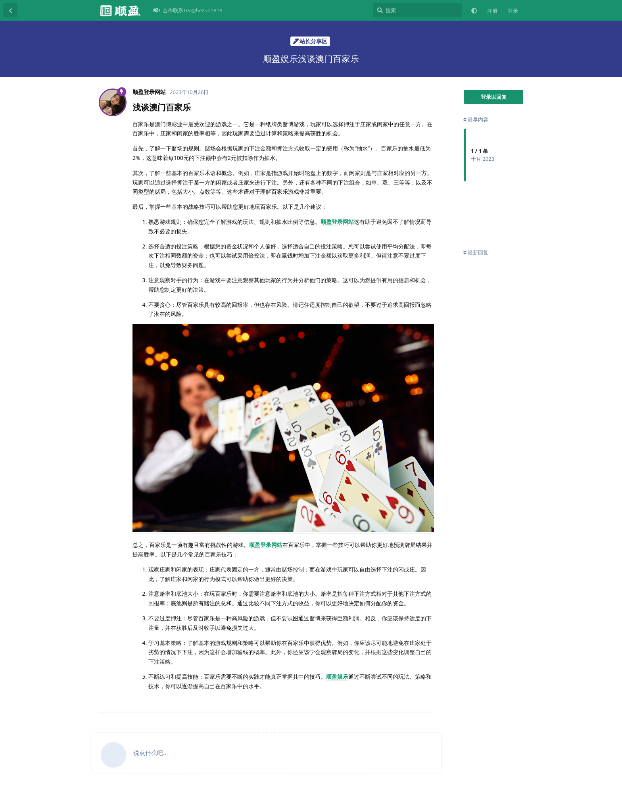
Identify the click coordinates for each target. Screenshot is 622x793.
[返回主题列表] (10, 10)
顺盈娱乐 (337, 676)
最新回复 (475, 252)
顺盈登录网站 (337, 221)
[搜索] (417, 10)
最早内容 (475, 119)
